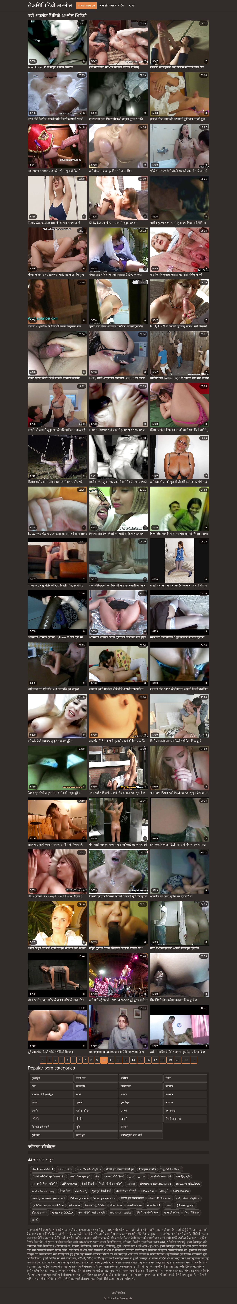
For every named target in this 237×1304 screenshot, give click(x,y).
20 (177, 1060)
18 (162, 1060)
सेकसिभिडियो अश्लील (50, 5)
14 (133, 1060)
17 (155, 1060)
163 (185, 1060)
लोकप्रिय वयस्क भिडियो (111, 5)
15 (140, 1060)
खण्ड (132, 5)
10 (104, 1060)
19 (170, 1060)
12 (118, 1060)
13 (126, 1060)
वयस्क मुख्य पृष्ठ (86, 5)
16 (148, 1060)
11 (111, 1060)
